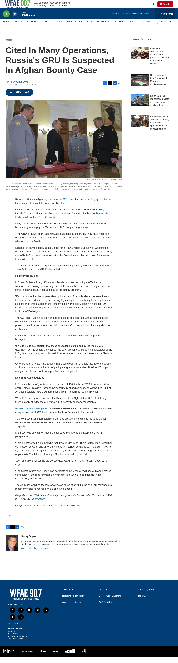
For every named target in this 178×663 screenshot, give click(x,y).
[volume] (14, 20)
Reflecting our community (73, 602)
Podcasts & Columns (79, 28)
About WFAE (67, 596)
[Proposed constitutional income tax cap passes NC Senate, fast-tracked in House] (140, 59)
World (9, 46)
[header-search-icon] (154, 7)
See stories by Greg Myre (35, 554)
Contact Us (103, 596)
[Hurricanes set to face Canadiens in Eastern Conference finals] (140, 86)
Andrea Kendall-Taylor (76, 243)
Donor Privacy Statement (110, 602)
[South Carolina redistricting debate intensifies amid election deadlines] (140, 107)
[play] (6, 20)
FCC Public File (105, 608)
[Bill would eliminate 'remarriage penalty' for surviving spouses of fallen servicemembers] (140, 127)
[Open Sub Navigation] (5, 32)
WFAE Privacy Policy (145, 596)
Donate (168, 7)
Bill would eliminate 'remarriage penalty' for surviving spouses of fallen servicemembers (160, 129)
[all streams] (165, 20)
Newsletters (164, 29)
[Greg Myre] (12, 549)
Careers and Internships (72, 608)
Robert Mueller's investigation (31, 414)
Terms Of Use (142, 602)
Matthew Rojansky (39, 313)
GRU (66, 205)
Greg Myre (22, 88)
